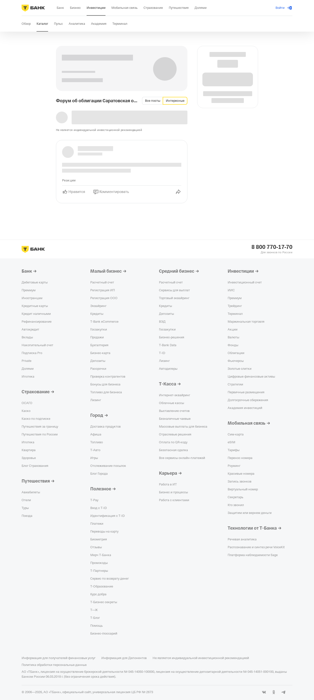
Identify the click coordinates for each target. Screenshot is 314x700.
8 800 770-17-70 (271, 247)
